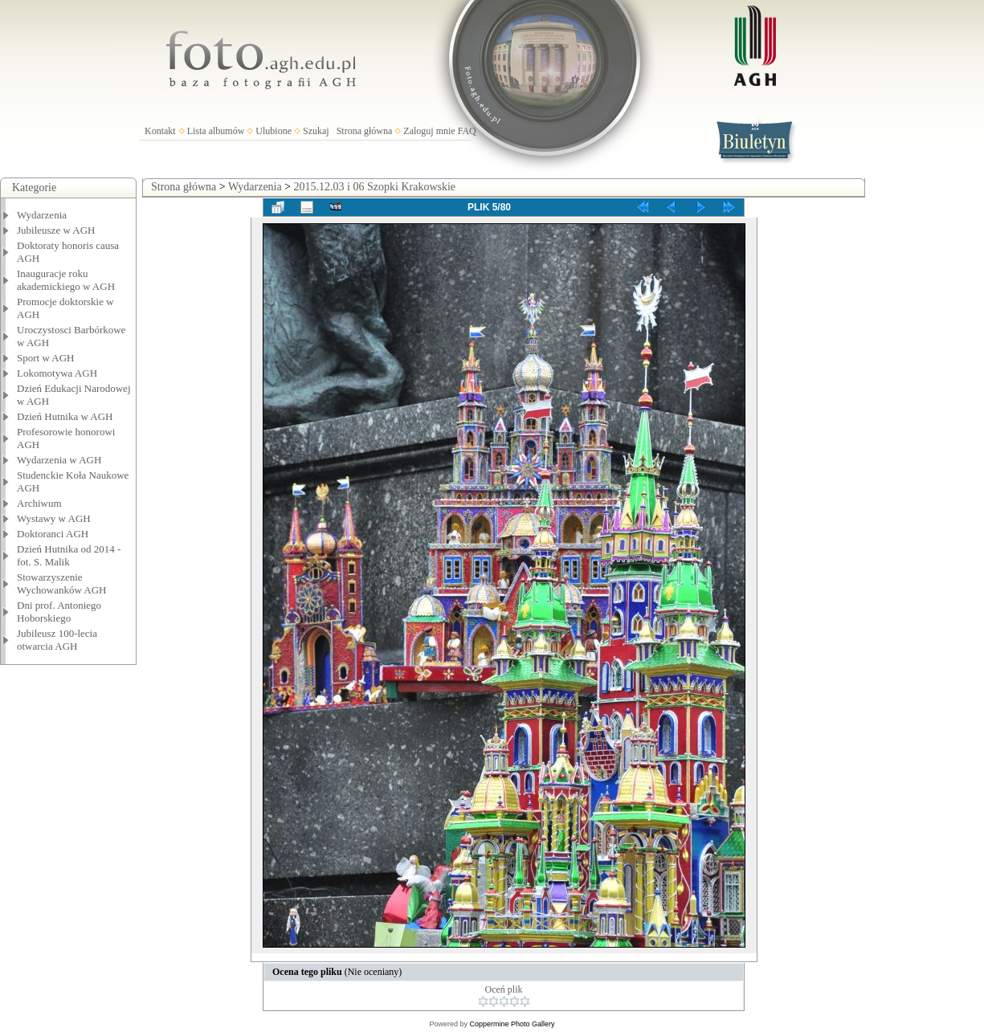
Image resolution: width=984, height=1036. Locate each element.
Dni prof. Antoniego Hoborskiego (59, 611)
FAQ (467, 131)
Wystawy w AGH (54, 518)
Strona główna (365, 131)
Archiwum (39, 503)
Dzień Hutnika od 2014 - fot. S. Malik (68, 555)
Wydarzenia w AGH (59, 460)
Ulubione (273, 131)
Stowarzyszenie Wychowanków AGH (62, 583)
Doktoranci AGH (52, 534)
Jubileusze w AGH (56, 230)
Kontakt (160, 131)
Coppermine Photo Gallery (511, 1024)
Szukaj (316, 131)
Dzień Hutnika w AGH (65, 416)
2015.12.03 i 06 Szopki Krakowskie (374, 187)
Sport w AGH (46, 358)
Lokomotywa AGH (57, 373)
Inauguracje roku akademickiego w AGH (66, 279)
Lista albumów (216, 131)
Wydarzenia (42, 215)
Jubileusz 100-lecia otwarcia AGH (57, 639)
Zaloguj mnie (429, 131)
